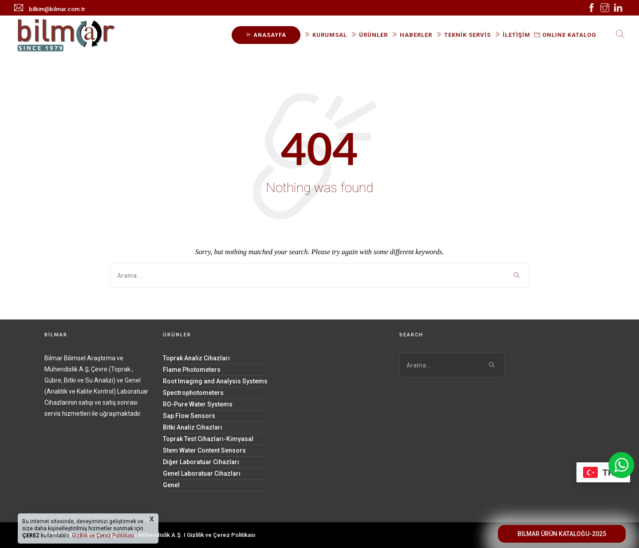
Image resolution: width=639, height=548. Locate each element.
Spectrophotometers (193, 392)
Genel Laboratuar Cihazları (202, 473)
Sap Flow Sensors (189, 415)
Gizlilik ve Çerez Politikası (221, 535)
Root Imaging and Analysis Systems (215, 381)
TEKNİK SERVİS (463, 35)
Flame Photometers (192, 369)
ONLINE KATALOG (565, 35)
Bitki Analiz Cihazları (192, 427)
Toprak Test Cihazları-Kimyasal (208, 438)
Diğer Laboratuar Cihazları (201, 461)
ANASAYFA (266, 35)
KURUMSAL (325, 35)
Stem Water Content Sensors (204, 450)
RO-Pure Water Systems (198, 404)
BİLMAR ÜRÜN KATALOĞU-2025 (561, 533)
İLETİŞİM (512, 35)
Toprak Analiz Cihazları (196, 358)
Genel (171, 485)
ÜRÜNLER (369, 35)
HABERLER (412, 35)
